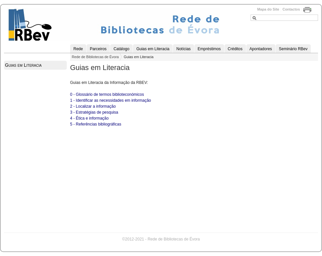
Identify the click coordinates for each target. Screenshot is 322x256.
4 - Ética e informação (89, 118)
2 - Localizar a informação (93, 106)
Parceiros (98, 49)
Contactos (291, 9)
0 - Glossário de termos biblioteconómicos (107, 94)
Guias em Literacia (152, 49)
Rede (78, 49)
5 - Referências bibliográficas (95, 124)
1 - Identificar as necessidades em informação (110, 100)
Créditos (235, 49)
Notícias (183, 49)
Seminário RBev (293, 49)
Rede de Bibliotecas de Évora (95, 57)
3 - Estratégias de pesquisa (94, 112)
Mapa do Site (268, 9)
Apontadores (261, 49)
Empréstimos (209, 49)
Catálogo (121, 49)
